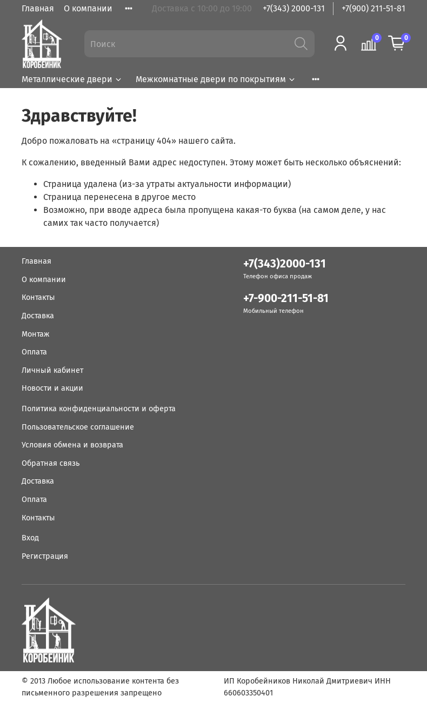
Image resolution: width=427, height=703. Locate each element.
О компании (88, 8)
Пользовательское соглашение (78, 427)
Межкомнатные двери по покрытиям (216, 79)
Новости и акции (52, 388)
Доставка (38, 315)
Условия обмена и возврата (72, 445)
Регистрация (45, 556)
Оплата (34, 352)
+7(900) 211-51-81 (373, 8)
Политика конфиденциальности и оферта (99, 408)
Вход (30, 538)
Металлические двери (72, 79)
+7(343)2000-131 (284, 264)
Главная (38, 8)
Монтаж (35, 334)
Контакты (38, 297)
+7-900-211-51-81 (286, 298)
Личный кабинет (52, 370)
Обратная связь (50, 463)
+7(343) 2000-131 (294, 8)
